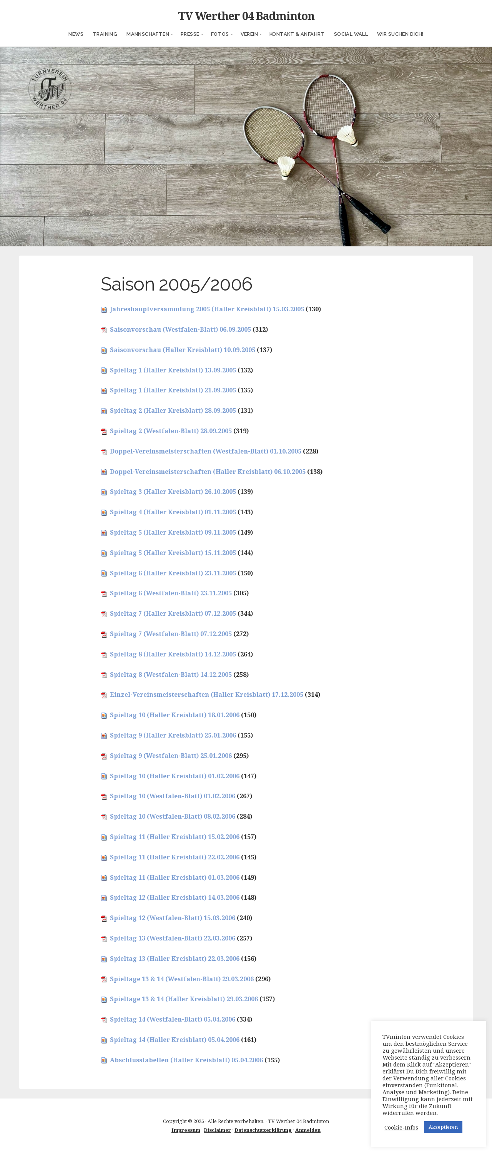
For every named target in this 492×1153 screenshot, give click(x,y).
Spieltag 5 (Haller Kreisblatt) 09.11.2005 (173, 532)
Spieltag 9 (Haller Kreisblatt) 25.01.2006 (173, 735)
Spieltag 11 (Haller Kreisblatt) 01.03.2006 (174, 877)
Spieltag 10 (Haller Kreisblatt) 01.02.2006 (174, 776)
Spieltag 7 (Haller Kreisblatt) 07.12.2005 (173, 613)
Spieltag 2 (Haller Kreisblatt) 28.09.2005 (173, 410)
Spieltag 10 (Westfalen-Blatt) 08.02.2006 (172, 816)
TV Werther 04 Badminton (246, 15)
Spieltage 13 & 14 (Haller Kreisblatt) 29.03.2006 (184, 999)
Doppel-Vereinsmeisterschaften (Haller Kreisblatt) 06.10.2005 (208, 471)
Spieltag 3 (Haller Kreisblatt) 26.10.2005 (173, 491)
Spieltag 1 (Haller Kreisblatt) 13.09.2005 (173, 370)
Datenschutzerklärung (263, 1129)
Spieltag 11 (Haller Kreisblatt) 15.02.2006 (174, 836)
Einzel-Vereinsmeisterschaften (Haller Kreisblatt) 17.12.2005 (206, 694)
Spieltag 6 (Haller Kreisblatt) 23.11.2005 (173, 573)
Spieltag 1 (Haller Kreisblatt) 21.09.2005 (173, 390)
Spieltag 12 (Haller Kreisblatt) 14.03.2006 (174, 897)
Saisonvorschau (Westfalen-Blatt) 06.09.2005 (180, 329)
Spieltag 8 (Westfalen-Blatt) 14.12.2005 (171, 674)
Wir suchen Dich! (400, 34)
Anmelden (308, 1129)
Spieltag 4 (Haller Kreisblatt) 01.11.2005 (173, 512)
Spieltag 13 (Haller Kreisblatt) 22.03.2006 (174, 958)
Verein (249, 34)
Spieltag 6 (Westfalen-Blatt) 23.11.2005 (171, 593)
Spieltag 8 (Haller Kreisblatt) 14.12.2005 (173, 654)
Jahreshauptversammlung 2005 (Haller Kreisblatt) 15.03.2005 (207, 309)
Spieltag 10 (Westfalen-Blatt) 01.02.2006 (172, 796)
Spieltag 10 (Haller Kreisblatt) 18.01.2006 (174, 715)
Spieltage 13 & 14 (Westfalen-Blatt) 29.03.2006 (182, 979)
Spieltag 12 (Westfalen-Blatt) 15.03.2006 (172, 918)
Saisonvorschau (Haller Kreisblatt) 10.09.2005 (182, 350)
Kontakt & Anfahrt (297, 34)
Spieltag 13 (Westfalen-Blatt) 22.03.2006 (172, 938)
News (75, 34)
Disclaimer (217, 1129)
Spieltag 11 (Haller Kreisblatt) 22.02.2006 (174, 857)
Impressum (185, 1129)
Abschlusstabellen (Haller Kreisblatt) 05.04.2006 (186, 1060)
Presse (190, 34)
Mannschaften (147, 34)
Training (105, 34)
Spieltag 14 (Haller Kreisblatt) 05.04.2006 (174, 1039)
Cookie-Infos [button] (401, 1127)
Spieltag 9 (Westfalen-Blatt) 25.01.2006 (171, 755)
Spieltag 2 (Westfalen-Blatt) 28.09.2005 (171, 431)
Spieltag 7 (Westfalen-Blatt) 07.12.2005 (171, 634)
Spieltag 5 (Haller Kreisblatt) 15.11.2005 (173, 552)
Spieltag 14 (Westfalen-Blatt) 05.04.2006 (172, 1019)
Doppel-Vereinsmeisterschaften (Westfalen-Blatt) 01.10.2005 (205, 451)
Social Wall (351, 34)
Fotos (220, 34)
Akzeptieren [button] (443, 1126)
